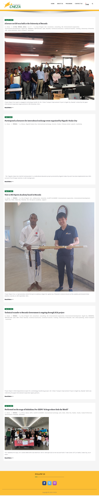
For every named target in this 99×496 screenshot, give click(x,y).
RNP (17, 318)
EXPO (31, 413)
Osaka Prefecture (86, 413)
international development (13, 28)
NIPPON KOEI (38, 28)
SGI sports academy (35, 200)
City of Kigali (39, 27)
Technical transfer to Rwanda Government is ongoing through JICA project (34, 313)
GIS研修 (15, 27)
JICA (60, 413)
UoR (6, 30)
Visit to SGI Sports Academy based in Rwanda (23, 195)
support (44, 200)
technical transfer (69, 28)
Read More (8, 108)
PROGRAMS (69, 3)
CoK (45, 27)
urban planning (12, 30)
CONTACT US (78, 3)
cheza (8, 27)
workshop (30, 30)
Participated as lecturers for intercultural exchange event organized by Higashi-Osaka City (41, 121)
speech (73, 124)
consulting (57, 27)
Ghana (23, 124)
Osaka (59, 124)
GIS (62, 27)
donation (43, 198)
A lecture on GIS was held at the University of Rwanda (26, 23)
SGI (28, 200)
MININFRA (31, 28)
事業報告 (20, 27)
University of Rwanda (87, 28)
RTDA (21, 318)
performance (9, 415)
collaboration (36, 198)
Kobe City (18, 200)
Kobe (12, 200)
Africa (23, 413)
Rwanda (48, 28)
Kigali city (24, 28)
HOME (52, 3)
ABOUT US (60, 3)
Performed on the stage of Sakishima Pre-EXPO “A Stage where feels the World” (36, 410)
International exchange (44, 124)
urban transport (22, 30)
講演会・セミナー (27, 27)
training (78, 28)
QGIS (44, 28)
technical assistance (57, 28)
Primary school (66, 124)
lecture (54, 124)
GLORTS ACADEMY (52, 198)
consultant (50, 27)
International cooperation (71, 27)
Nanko (74, 413)
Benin (27, 413)
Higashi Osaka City (31, 124)
